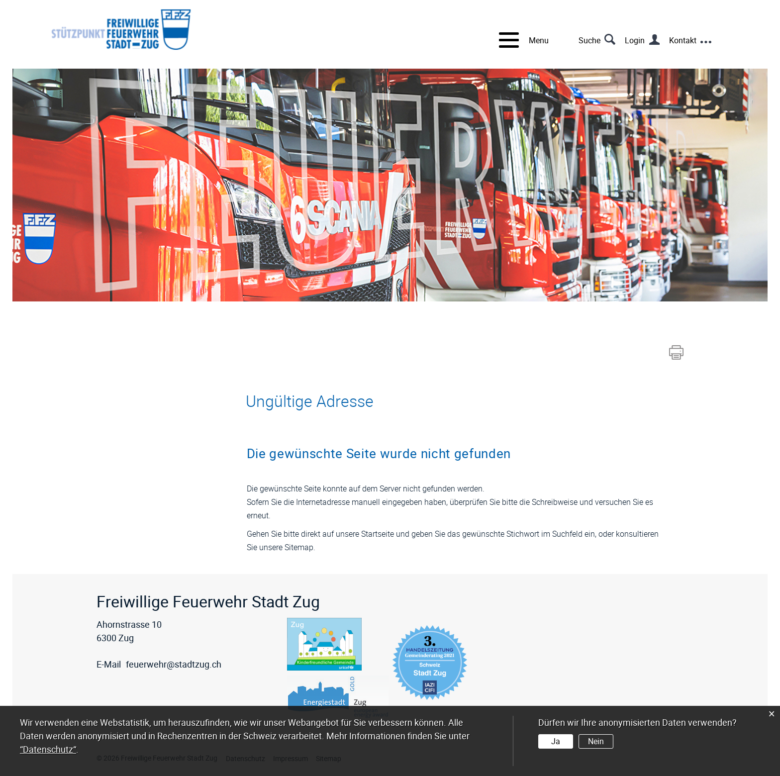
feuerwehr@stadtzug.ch (173, 664)
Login (635, 40)
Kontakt (682, 40)
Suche (589, 40)
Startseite (377, 533)
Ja (555, 741)
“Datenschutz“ (48, 749)
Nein (596, 741)
